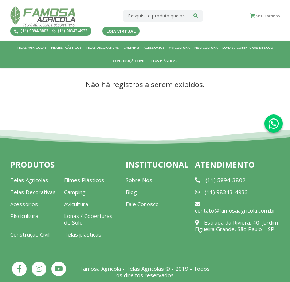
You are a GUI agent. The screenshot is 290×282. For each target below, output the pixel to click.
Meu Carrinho (265, 16)
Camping (131, 47)
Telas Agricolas (32, 47)
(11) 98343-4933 (69, 31)
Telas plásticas (163, 61)
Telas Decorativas (102, 47)
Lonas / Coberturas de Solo (247, 47)
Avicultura (179, 47)
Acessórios (154, 47)
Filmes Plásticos (66, 47)
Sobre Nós (139, 180)
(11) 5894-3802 (31, 31)
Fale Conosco (142, 204)
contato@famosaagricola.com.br (235, 207)
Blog (131, 192)
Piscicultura (206, 47)
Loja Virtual (121, 31)
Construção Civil (129, 61)
